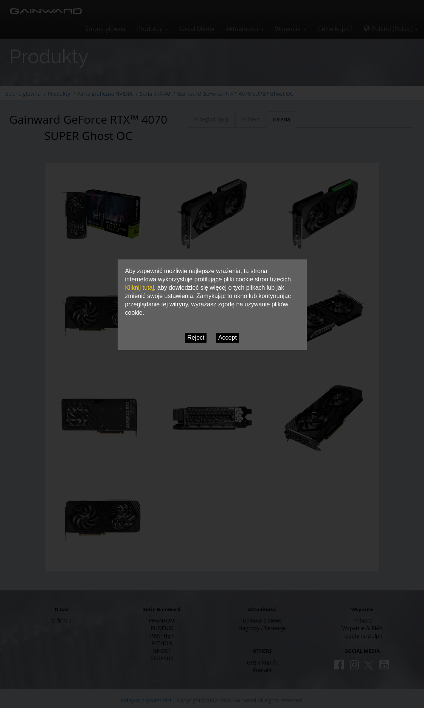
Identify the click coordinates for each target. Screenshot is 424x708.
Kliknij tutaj (139, 287)
